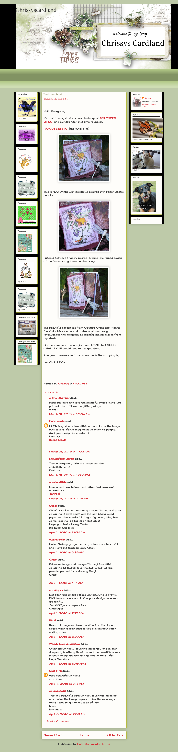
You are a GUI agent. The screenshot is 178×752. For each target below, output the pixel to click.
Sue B (53, 505)
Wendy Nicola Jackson (64, 643)
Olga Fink (55, 670)
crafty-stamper (59, 397)
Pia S (52, 620)
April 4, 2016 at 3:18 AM (66, 683)
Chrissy (148, 98)
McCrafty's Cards (61, 458)
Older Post (116, 735)
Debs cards (57, 421)
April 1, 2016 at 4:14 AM (66, 582)
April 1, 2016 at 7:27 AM (66, 613)
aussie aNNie (57, 482)
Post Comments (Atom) (93, 743)
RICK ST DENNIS (55, 128)
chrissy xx (56, 590)
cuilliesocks (57, 539)
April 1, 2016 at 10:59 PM (67, 663)
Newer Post (53, 735)
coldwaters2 (57, 690)
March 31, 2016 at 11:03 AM (69, 451)
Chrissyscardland (36, 10)
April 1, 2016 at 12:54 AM (67, 532)
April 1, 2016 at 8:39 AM (66, 636)
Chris (53, 559)
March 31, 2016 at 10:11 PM (69, 498)
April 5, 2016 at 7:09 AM (67, 714)
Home (84, 735)
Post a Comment (58, 721)
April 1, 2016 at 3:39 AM (66, 552)
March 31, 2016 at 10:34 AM (69, 414)
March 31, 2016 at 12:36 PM (69, 475)
